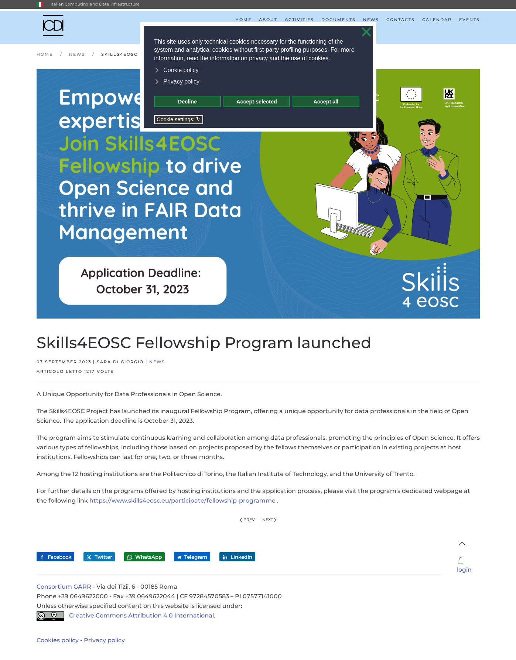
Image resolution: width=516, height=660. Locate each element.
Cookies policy (58, 640)
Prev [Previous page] (247, 519)
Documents (338, 19)
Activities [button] (299, 19)
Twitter (99, 557)
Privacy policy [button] (181, 81)
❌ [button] (366, 32)
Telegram (192, 557)
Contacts (400, 19)
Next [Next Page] (269, 519)
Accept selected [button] (256, 102)
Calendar (437, 19)
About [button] (268, 19)
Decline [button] (187, 102)
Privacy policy (104, 640)
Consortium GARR (64, 586)
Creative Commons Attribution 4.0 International (125, 615)
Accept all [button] (325, 102)
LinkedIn (237, 557)
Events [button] (469, 19)
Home (243, 19)
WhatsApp (144, 557)
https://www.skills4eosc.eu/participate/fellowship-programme (182, 500)
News (371, 19)
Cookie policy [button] (180, 70)
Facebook (55, 557)
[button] (462, 543)
